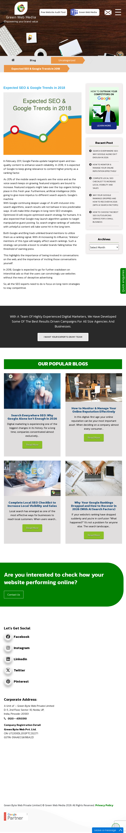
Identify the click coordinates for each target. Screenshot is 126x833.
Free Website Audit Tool (53, 12)
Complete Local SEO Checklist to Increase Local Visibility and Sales (104, 183)
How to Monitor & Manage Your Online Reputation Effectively (104, 168)
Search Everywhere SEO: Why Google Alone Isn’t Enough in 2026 (105, 154)
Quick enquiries (123, 281)
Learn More (104, 125)
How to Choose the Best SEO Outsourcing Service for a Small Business (105, 217)
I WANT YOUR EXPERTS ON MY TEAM (63, 337)
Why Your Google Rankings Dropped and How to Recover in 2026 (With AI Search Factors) (105, 200)
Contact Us (13, 595)
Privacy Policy (104, 805)
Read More (32, 445)
